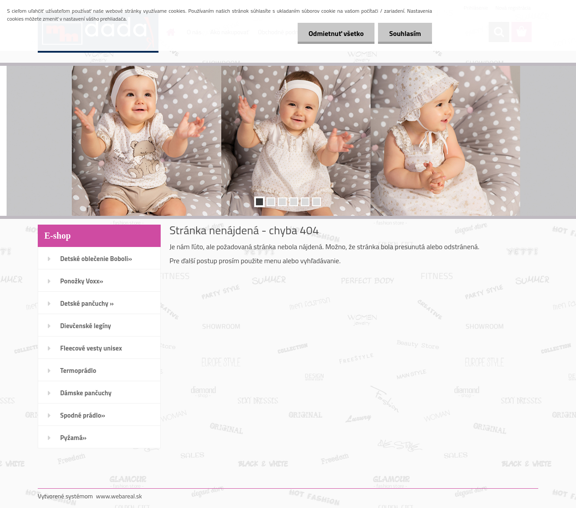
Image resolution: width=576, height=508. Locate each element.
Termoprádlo (78, 370)
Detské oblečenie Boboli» (96, 259)
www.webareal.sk (119, 496)
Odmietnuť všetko (336, 33)
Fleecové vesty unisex (91, 348)
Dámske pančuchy (86, 393)
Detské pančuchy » (87, 303)
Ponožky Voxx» (81, 281)
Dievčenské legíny (85, 326)
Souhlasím (405, 33)
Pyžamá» (73, 438)
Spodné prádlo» (82, 415)
